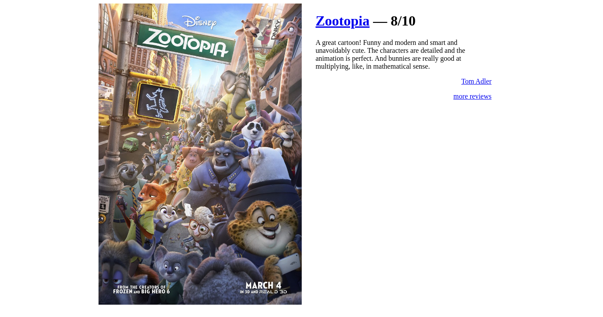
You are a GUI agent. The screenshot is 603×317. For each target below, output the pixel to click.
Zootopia (343, 21)
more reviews (472, 96)
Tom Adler (476, 81)
